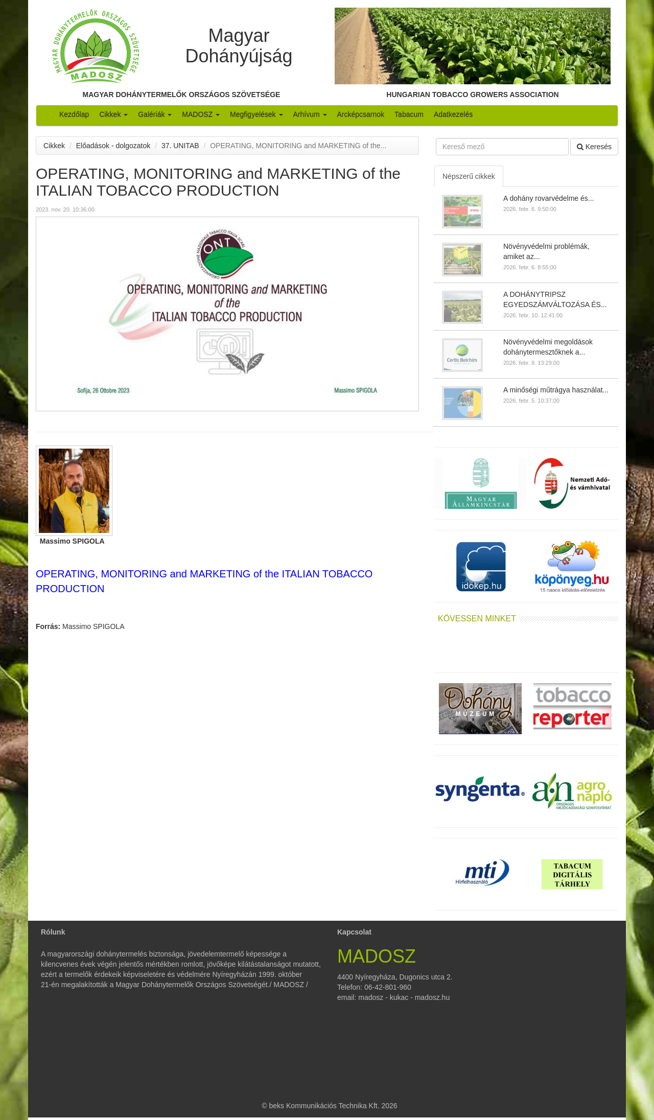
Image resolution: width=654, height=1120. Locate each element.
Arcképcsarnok (361, 114)
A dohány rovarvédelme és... (548, 198)
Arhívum (310, 114)
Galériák (155, 114)
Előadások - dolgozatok (113, 146)
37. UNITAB (180, 146)
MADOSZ (201, 114)
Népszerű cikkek (468, 176)
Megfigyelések (256, 114)
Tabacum (409, 114)
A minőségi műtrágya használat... (556, 390)
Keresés (594, 147)
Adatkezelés (453, 114)
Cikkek (113, 114)
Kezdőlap (74, 114)
